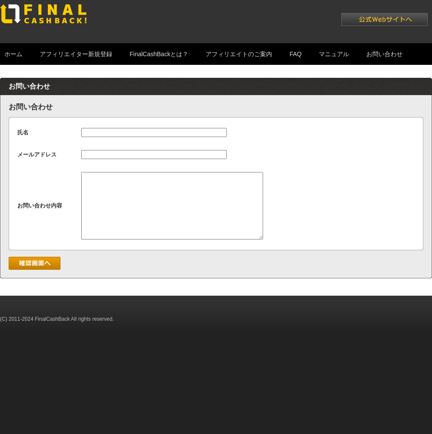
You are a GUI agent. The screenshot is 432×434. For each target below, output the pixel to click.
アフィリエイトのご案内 (239, 54)
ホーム (13, 54)
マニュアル (334, 54)
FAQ (295, 54)
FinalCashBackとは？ (159, 54)
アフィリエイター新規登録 (76, 54)
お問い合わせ (384, 54)
